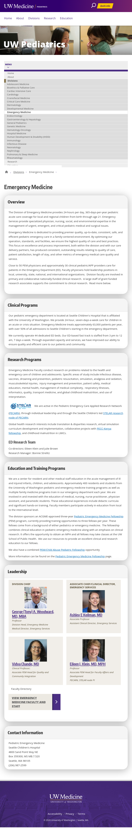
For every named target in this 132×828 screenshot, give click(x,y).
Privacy (70, 814)
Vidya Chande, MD (25, 664)
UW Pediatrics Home (6, 172)
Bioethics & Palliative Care (21, 87)
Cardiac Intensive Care (19, 91)
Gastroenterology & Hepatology (24, 119)
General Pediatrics (16, 122)
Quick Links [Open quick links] (105, 6)
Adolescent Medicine (18, 84)
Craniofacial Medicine (18, 98)
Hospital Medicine (16, 133)
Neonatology (14, 147)
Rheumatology (15, 157)
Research (50, 18)
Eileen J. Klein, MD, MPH (88, 664)
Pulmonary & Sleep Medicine (22, 154)
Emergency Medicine (19, 112)
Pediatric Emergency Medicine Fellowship (98, 517)
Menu (8, 64)
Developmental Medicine (20, 108)
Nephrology (13, 150)
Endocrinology (14, 115)
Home (8, 18)
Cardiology (12, 94)
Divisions (34, 18)
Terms (81, 814)
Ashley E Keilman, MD (86, 615)
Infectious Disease (16, 143)
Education (66, 18)
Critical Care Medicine (18, 101)
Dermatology (14, 105)
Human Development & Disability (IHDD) (28, 136)
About (20, 18)
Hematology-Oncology (19, 129)
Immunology (13, 140)
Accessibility (55, 814)
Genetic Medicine (16, 126)
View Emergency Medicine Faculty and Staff (29, 703)
